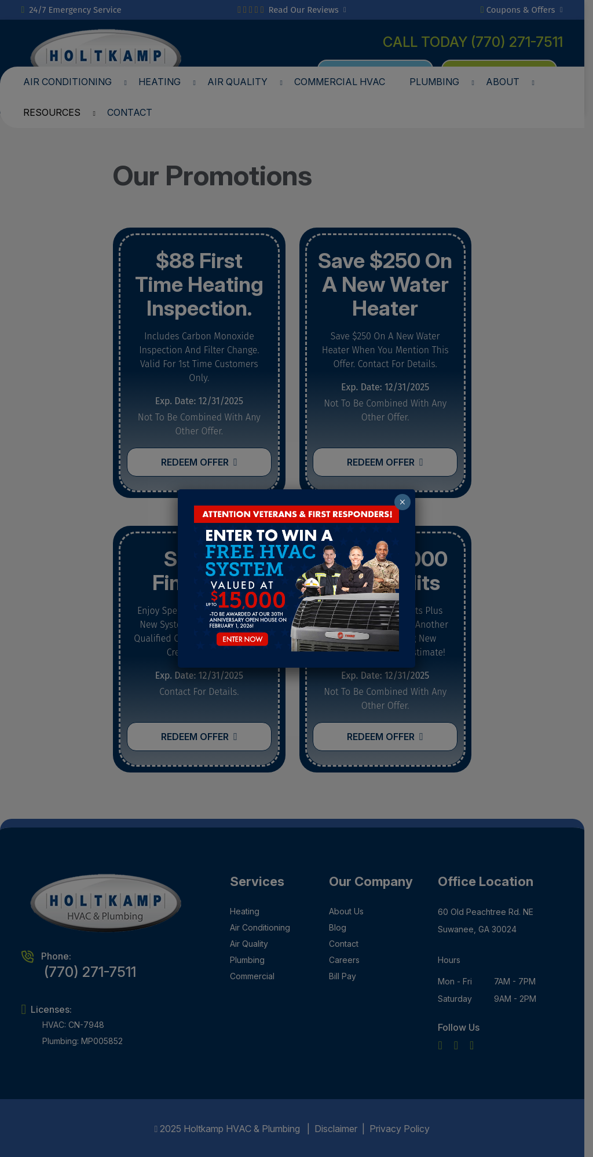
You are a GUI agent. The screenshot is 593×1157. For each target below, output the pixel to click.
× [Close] (402, 502)
